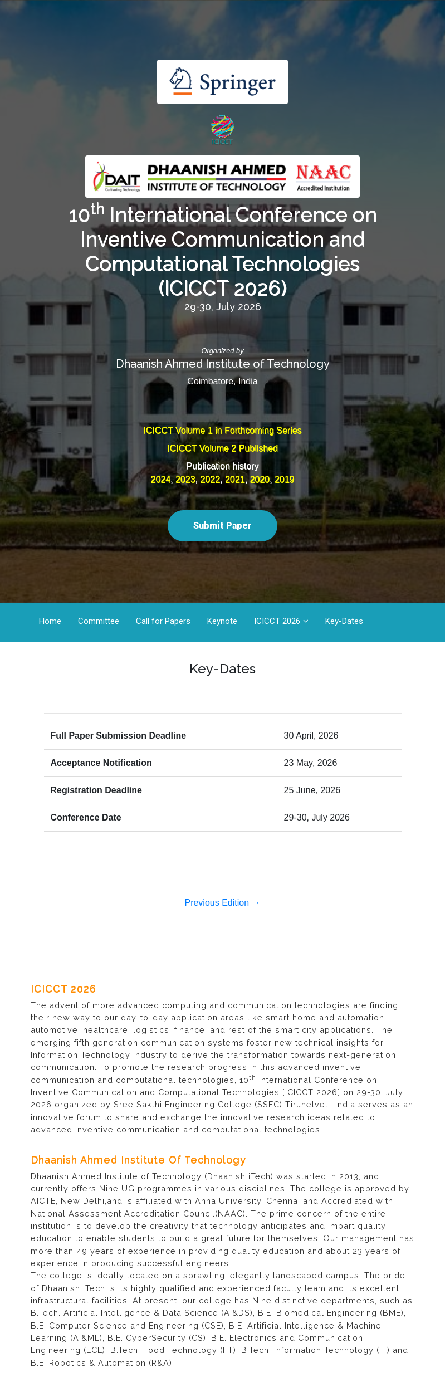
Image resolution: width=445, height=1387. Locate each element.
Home (50, 621)
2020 (260, 479)
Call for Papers (163, 621)
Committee (98, 621)
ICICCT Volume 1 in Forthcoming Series (222, 430)
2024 (160, 479)
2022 (210, 479)
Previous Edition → (222, 902)
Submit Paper (222, 525)
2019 (285, 479)
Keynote (222, 621)
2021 (235, 479)
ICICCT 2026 (277, 621)
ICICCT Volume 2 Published (222, 448)
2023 (185, 479)
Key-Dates (344, 621)
